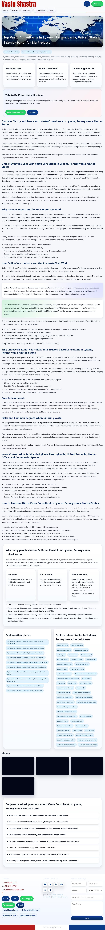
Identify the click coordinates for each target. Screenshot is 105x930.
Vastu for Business (85, 716)
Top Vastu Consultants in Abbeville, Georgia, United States (25, 653)
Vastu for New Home (82, 664)
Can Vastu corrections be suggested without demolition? (32, 848)
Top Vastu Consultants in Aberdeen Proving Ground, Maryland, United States (26, 680)
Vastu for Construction (64, 674)
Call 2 (15, 898)
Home (5, 10)
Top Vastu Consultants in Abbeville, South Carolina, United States (27, 662)
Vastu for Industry (77, 721)
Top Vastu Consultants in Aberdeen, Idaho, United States (24, 690)
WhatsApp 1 (27, 898)
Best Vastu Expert (86, 655)
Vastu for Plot (89, 730)
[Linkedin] (56, 884)
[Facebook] (45, 884)
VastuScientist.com (27, 915)
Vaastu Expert (77, 730)
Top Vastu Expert (62, 659)
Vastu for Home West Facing (88, 745)
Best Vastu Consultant (64, 650)
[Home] (19, 4)
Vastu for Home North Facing (87, 740)
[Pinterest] (50, 890)
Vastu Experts (73, 655)
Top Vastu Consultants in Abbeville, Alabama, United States (25, 648)
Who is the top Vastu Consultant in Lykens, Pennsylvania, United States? (38, 822)
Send (87, 918)
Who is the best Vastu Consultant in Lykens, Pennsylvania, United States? (39, 815)
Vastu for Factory (62, 721)
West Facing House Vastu (84, 697)
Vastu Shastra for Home (64, 664)
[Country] (95, 890)
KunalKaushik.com (10, 910)
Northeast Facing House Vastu (86, 702)
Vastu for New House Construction (68, 678)
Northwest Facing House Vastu (66, 707)
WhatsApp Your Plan (15, 112)
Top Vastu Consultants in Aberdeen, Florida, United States (25, 686)
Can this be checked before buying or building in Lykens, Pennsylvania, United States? (44, 841)
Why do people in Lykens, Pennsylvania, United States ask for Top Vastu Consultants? (43, 861)
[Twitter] (50, 884)
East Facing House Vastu (64, 697)
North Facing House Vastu (82, 693)
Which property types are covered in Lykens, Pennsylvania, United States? (39, 854)
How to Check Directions (64, 735)
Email (20, 905)
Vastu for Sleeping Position (84, 735)
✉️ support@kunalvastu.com (13, 890)
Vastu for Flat (81, 688)
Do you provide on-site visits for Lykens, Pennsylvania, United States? (37, 835)
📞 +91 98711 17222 (9, 882)
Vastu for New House (77, 669)
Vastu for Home (91, 659)
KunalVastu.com (9, 915)
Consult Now (40, 10)
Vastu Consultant (62, 645)
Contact (52, 10)
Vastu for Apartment (63, 693)
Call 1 (5, 898)
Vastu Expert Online (63, 730)
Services (15, 10)
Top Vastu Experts (76, 659)
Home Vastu (61, 683)
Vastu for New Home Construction (85, 674)
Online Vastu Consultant (64, 726)
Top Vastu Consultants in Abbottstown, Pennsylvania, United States (26, 673)
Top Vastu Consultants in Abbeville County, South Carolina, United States (25, 642)
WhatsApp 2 (8, 905)
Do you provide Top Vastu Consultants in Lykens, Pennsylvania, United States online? (43, 828)
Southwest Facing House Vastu (66, 716)
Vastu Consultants (77, 645)
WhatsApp (97, 4)
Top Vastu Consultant (81, 650)
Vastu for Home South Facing (66, 745)
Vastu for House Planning (65, 688)
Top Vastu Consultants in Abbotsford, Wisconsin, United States (26, 667)
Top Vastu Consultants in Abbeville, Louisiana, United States (25, 658)
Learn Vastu (26, 10)
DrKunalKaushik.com (30, 910)
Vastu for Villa (86, 678)
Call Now (32, 112)
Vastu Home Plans (85, 683)
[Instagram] (45, 890)
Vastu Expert (61, 655)
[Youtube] (61, 884)
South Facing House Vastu (65, 702)
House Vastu (72, 683)
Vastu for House (62, 669)
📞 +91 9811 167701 (9, 886)
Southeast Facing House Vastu (66, 711)
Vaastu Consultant (81, 726)
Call (86, 4)
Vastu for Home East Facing (65, 740)
